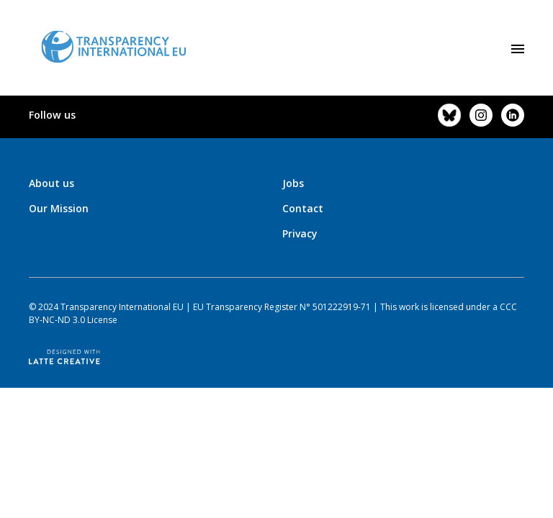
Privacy (300, 233)
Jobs (293, 183)
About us (51, 183)
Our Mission (59, 208)
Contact (302, 208)
